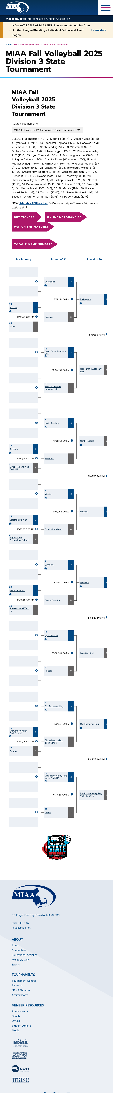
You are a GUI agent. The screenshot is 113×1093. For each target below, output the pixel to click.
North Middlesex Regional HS (53, 387)
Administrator (20, 1011)
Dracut (48, 812)
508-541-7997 (20, 922)
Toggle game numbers (33, 244)
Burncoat (14, 449)
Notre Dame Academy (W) (55, 352)
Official (16, 1020)
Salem (12, 326)
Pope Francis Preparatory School (19, 538)
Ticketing (17, 985)
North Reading (52, 423)
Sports (16, 964)
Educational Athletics (24, 954)
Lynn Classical (51, 635)
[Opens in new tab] (20, 1043)
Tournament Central (24, 980)
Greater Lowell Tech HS (19, 609)
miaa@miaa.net (21, 927)
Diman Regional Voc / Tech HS (20, 468)
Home (9, 44)
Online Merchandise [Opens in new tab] (64, 217)
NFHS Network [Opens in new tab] (21, 990)
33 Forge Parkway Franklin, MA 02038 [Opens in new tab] (36, 915)
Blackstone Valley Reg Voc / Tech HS (56, 776)
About (15, 945)
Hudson (48, 671)
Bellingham (50, 281)
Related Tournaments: (25, 123)
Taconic (13, 751)
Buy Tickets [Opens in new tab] (24, 217)
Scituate (13, 307)
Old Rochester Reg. (54, 706)
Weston (48, 494)
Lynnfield (49, 564)
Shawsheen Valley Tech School (18, 731)
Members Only (21, 959)
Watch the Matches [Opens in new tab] (31, 227)
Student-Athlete (21, 1025)
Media (15, 1030)
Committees (19, 950)
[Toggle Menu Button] (105, 7)
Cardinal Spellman (18, 519)
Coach (16, 1016)
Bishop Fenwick (17, 590)
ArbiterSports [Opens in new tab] (20, 995)
